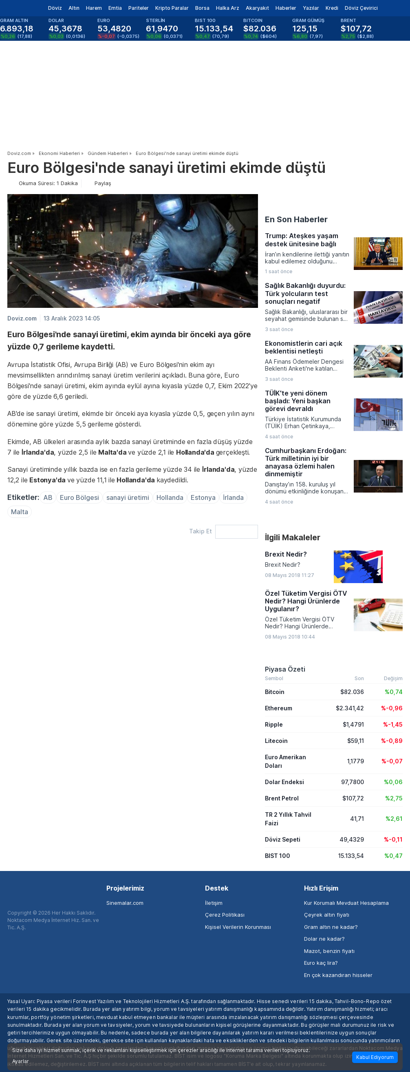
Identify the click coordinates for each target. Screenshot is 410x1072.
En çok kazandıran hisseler (338, 975)
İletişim (214, 903)
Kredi (332, 8)
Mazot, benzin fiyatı (329, 951)
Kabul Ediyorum (375, 1057)
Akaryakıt (257, 8)
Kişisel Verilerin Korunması (238, 927)
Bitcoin (274, 691)
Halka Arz (227, 8)
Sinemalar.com (124, 903)
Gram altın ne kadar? (331, 927)
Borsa (202, 8)
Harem (94, 8)
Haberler (286, 8)
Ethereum (278, 708)
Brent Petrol (282, 798)
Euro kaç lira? (321, 962)
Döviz (55, 8)
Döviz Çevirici (361, 8)
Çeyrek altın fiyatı (326, 914)
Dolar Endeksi (284, 781)
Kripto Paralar (172, 8)
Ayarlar (20, 1061)
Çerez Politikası (225, 914)
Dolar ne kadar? (324, 938)
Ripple (274, 724)
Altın (73, 8)
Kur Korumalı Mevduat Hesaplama (346, 903)
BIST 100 (277, 855)
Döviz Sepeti (282, 839)
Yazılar (311, 8)
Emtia (115, 8)
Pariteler (138, 8)
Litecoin (276, 740)
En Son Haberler (296, 219)
